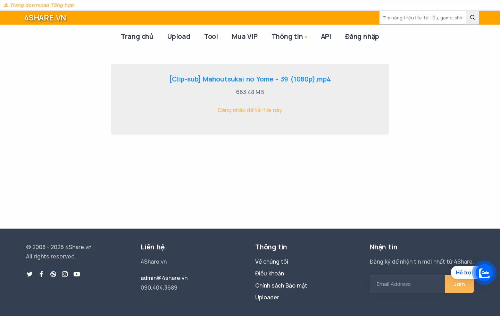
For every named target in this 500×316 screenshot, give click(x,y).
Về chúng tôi (271, 261)
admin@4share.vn (164, 278)
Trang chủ (137, 36)
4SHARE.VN (45, 17)
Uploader (267, 297)
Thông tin (290, 37)
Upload (178, 36)
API (326, 36)
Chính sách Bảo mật (281, 285)
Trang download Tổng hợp (39, 5)
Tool (211, 36)
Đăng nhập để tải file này (250, 110)
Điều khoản (269, 273)
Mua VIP (245, 36)
